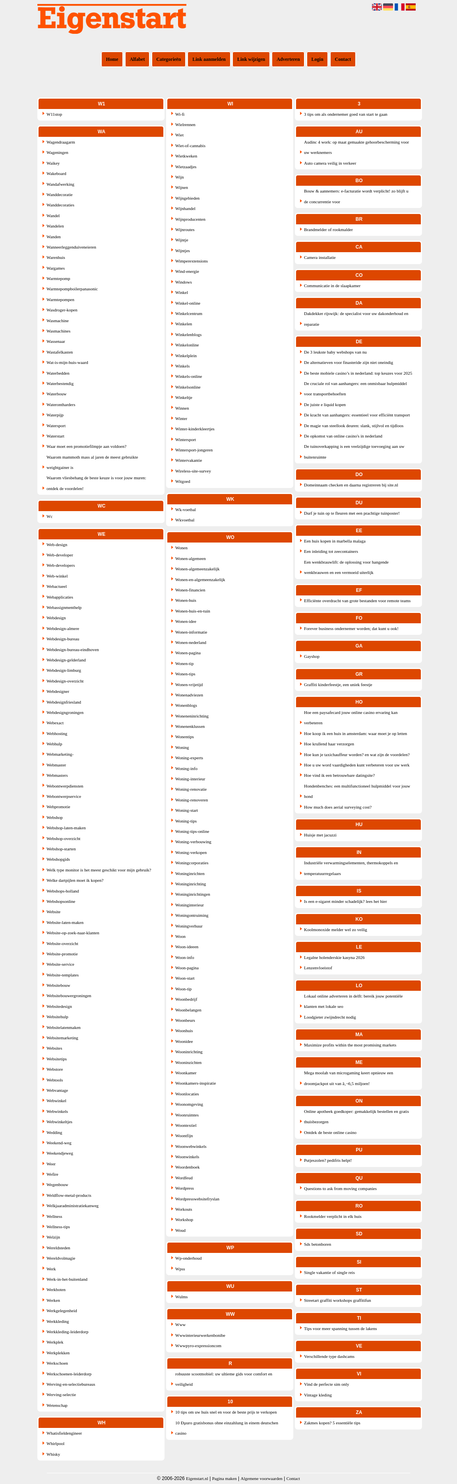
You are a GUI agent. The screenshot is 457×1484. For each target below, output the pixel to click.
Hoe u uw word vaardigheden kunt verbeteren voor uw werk (356, 764)
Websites (54, 1048)
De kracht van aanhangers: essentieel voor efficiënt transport (357, 414)
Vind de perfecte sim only (326, 1384)
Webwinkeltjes (59, 1121)
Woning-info (186, 768)
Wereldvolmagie (60, 1258)
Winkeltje (183, 397)
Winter (181, 418)
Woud (180, 1230)
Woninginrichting (190, 883)
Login (317, 59)
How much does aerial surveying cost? (338, 807)
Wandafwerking (60, 184)
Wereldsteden (58, 1247)
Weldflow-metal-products (68, 1195)
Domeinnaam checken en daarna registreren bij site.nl (351, 484)
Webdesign (56, 617)
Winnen (182, 408)
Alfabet (137, 59)
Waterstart (55, 436)
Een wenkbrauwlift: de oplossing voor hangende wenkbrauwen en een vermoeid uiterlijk (346, 567)
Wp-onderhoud (188, 1258)
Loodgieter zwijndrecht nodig (330, 1017)
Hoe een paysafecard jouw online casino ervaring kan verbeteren (351, 717)
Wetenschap (57, 1405)
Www (180, 1324)
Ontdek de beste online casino (330, 1132)
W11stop (54, 114)
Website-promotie (62, 953)
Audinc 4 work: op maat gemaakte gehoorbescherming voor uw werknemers (356, 147)
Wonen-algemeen (190, 558)
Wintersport (185, 439)
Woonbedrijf (186, 999)
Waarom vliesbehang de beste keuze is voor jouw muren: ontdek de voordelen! (96, 482)
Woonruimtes (187, 1115)
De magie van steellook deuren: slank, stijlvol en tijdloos (353, 425)
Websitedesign (59, 1006)
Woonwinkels (187, 1156)
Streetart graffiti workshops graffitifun (337, 1300)
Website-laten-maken (64, 922)
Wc (49, 516)
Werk (51, 1268)
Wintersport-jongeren (194, 449)
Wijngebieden (187, 198)
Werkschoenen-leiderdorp (68, 1373)
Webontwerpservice (63, 796)
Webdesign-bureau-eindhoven (72, 649)
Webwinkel (56, 1100)
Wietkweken (186, 156)
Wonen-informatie (191, 632)
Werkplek (55, 1342)
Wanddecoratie (59, 194)
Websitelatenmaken (63, 1027)
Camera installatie (320, 257)
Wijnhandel (185, 208)
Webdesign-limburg (63, 670)
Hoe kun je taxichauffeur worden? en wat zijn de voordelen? (357, 754)
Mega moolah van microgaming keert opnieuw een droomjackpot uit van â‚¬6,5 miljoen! (348, 1077)
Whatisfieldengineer (64, 1433)
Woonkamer (186, 1072)
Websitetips (56, 1058)
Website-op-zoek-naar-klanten (72, 932)
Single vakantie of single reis (329, 1272)
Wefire (52, 1174)
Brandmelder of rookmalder (328, 229)
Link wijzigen (251, 59)
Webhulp (54, 743)
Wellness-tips (58, 1226)
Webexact (55, 722)
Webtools (54, 1080)
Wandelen (55, 226)
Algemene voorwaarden (262, 1478)
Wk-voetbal (185, 509)
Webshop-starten (61, 848)
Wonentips (184, 736)
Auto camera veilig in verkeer (330, 163)
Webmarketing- (60, 754)
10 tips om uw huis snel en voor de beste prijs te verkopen (226, 1412)
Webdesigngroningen (64, 712)
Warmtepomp (58, 278)
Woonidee (184, 1041)
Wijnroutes (184, 229)
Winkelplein (186, 355)
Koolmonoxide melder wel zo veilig (335, 929)
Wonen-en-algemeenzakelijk (200, 579)
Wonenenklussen (190, 726)
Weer (51, 1163)
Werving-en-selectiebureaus (70, 1384)
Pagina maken (224, 1478)
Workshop (184, 1219)
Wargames (55, 268)
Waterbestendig (60, 383)
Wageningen (57, 152)
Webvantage (57, 1090)
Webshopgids (58, 859)
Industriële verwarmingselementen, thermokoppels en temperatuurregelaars (351, 867)
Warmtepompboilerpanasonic (72, 288)
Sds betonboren (317, 1244)
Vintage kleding (318, 1395)
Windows (183, 282)
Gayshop (312, 656)
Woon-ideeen (186, 946)
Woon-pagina (187, 967)
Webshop (54, 817)
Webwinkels (57, 1111)
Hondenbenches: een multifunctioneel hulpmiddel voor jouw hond (357, 791)
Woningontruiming (191, 915)
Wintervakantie (188, 460)
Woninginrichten (190, 873)
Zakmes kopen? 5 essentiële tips (332, 1422)
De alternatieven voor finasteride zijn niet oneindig (348, 362)
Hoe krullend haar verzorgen (329, 743)
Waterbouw (56, 393)
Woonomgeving (189, 1104)
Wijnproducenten (190, 219)
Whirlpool (55, 1443)
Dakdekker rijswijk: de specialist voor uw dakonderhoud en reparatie (356, 318)
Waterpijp (55, 414)
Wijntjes (182, 250)
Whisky (53, 1454)
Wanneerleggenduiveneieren (71, 247)
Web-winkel (57, 576)
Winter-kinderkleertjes (195, 428)
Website (53, 911)
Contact (343, 59)
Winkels (182, 366)
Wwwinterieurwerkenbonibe (200, 1335)
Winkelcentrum (188, 313)
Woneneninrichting (192, 716)
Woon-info (184, 957)
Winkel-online (187, 303)
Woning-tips (186, 821)
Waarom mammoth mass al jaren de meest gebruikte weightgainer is (92, 462)
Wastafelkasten (59, 352)
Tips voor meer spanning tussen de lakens (340, 1328)
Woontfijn (184, 1135)
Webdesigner (57, 691)
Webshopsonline (60, 901)
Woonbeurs (185, 1020)
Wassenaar (55, 341)
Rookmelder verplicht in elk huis (333, 1216)
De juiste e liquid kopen (325, 404)
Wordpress (184, 1188)
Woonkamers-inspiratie (195, 1083)
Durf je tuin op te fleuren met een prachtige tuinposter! (352, 513)
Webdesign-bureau (62, 638)
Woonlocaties (187, 1093)
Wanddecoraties (60, 204)
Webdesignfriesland (63, 702)
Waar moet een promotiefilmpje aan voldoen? (86, 446)
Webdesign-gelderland (66, 659)
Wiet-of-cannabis (190, 145)
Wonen (181, 547)
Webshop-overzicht (63, 838)
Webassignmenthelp (63, 607)
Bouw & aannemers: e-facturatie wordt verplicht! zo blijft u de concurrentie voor (356, 196)
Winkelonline (187, 344)
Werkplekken (58, 1352)
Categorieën (168, 59)
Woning (182, 747)
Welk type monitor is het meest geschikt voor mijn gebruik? (98, 869)
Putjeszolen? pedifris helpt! (328, 1160)
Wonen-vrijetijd (189, 684)
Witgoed (182, 481)
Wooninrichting (189, 1051)
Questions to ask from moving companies (340, 1188)
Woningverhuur (189, 926)
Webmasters (57, 775)
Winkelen (183, 323)
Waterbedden (58, 373)
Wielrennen (185, 124)
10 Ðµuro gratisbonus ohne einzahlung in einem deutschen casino (226, 1427)
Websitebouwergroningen (68, 995)
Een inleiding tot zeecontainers (331, 551)
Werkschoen (57, 1363)
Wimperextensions (191, 261)
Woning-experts (189, 757)
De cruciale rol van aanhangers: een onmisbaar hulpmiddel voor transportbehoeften (355, 388)
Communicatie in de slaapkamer (332, 285)
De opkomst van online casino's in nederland (343, 436)
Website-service (60, 964)
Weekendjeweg (59, 1153)
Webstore (54, 1069)
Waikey (53, 163)
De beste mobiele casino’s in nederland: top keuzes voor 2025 (358, 373)
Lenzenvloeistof (318, 967)
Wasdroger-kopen (61, 309)
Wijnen (181, 187)
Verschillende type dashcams (329, 1356)
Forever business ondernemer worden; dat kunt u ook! (351, 628)
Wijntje (181, 239)
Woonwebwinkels (191, 1146)
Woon (180, 936)
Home (112, 59)
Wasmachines (58, 331)
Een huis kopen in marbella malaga (335, 541)
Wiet (179, 134)
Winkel (181, 292)
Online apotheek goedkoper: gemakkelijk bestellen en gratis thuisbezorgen (356, 1116)
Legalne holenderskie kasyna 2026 (334, 957)
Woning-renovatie (191, 789)
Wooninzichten (188, 1062)
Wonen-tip (184, 663)
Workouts (183, 1209)
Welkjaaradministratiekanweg (72, 1205)
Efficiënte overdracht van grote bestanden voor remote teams (357, 600)
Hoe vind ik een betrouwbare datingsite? (339, 775)
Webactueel (56, 586)
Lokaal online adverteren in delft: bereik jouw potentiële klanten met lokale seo (353, 1001)
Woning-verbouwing (193, 841)
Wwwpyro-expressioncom (198, 1345)
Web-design (56, 544)
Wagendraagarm (60, 142)
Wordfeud (184, 1177)
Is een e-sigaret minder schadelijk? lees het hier (345, 901)
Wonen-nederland (190, 642)
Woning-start (186, 810)
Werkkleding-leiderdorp (67, 1331)
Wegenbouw (57, 1184)
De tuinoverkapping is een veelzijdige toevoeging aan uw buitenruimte (354, 451)
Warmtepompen (60, 299)
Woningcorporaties (191, 862)
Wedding (54, 1132)
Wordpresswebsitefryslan (197, 1198)
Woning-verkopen (191, 852)
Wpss (180, 1268)
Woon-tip (183, 988)
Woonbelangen (188, 1009)
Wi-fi (179, 114)
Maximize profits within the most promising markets (350, 1044)
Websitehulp (57, 1016)
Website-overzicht (62, 943)
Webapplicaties (59, 597)
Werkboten (56, 1289)
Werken (53, 1300)
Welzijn (53, 1237)
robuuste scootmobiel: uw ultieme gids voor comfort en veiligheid (223, 1379)
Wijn (179, 177)
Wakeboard (56, 173)
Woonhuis (184, 1030)
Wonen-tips (185, 673)
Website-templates (62, 974)
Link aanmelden (209, 59)
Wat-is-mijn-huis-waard (67, 362)
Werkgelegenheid (61, 1310)
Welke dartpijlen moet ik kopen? (74, 880)
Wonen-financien (190, 589)
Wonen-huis (185, 600)
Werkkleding (57, 1321)
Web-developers (60, 565)
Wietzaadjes (185, 166)
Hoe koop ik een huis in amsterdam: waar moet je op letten (355, 733)
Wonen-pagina (188, 652)
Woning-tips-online (192, 831)
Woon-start (185, 978)
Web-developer (59, 554)
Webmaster (56, 764)
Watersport (56, 425)
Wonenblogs (186, 705)
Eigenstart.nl (197, 1478)
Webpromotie (58, 806)
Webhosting (56, 733)
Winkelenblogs (188, 334)
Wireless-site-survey (193, 471)
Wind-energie (187, 271)
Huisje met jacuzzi (320, 834)
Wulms (181, 1296)
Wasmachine (57, 320)
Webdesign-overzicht (64, 681)
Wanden (53, 236)
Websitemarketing (62, 1037)
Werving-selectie (61, 1394)
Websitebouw (58, 985)
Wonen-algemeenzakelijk (197, 568)
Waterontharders (60, 404)
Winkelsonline (188, 387)
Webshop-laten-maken (66, 827)
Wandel (53, 215)
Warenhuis (55, 257)
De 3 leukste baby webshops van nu (335, 352)
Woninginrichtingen (192, 894)
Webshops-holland (62, 891)
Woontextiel (186, 1125)
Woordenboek (187, 1167)
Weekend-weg (59, 1142)
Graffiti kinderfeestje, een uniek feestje (338, 684)
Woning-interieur (190, 778)
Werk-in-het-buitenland (66, 1279)
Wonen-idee (185, 621)
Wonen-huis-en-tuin (192, 611)
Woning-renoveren (191, 799)
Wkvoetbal (184, 519)
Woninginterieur (189, 904)
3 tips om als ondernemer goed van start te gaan (345, 114)
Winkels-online (188, 376)
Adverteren (288, 59)
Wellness (54, 1216)
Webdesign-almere (62, 628)
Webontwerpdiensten (64, 786)
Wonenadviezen (189, 694)
